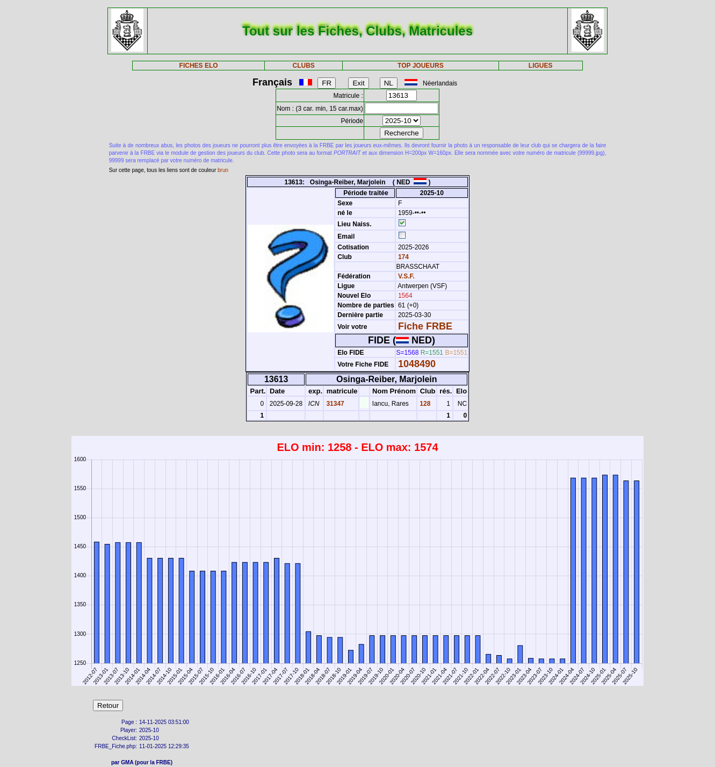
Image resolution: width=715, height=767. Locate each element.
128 (424, 403)
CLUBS (303, 65)
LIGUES (541, 65)
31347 (334, 403)
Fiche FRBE (425, 326)
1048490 (417, 364)
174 (402, 257)
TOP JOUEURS (421, 65)
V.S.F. (406, 276)
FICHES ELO (198, 65)
